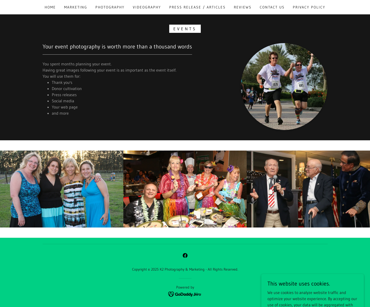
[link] (185, 255)
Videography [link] (147, 7)
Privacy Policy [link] (309, 7)
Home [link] (50, 7)
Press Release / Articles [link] (197, 7)
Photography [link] (110, 7)
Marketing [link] (75, 7)
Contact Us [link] (272, 7)
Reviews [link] (243, 7)
